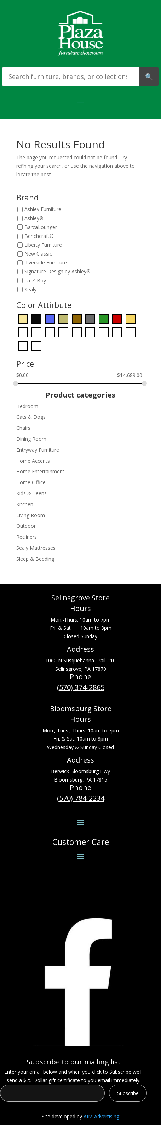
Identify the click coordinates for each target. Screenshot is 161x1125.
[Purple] (117, 332)
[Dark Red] (117, 318)
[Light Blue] (50, 332)
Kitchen (24, 504)
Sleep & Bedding (35, 558)
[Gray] (23, 332)
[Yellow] (36, 345)
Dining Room (31, 438)
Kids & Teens (31, 493)
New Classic (38, 253)
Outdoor (26, 525)
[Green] (36, 332)
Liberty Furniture (43, 244)
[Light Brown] (63, 332)
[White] (23, 345)
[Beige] (23, 318)
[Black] (36, 318)
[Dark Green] (103, 318)
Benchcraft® (39, 236)
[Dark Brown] (77, 318)
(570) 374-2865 (80, 687)
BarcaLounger (40, 227)
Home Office (31, 482)
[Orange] (77, 332)
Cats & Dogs (31, 416)
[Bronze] (63, 318)
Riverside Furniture (45, 262)
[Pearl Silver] (90, 332)
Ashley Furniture (42, 209)
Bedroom (27, 406)
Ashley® (34, 218)
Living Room (30, 515)
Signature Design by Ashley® (57, 271)
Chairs (23, 427)
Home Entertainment (40, 471)
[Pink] (103, 332)
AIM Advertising (101, 1116)
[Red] (130, 332)
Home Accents (33, 460)
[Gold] (130, 318)
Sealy (30, 289)
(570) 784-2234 (80, 798)
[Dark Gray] (90, 318)
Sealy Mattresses (36, 547)
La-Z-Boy (35, 280)
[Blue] (50, 318)
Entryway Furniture (37, 449)
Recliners (26, 536)
